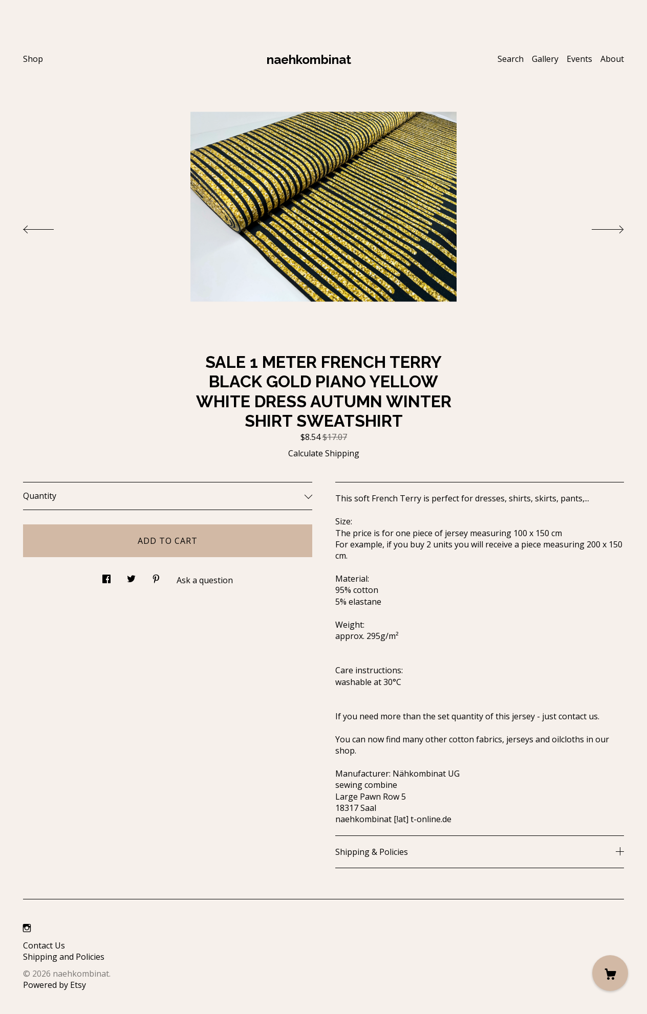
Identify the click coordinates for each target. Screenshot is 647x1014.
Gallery (545, 58)
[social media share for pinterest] (156, 576)
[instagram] (27, 928)
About (612, 58)
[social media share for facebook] (106, 576)
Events (579, 58)
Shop (33, 58)
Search (511, 58)
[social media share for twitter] (131, 576)
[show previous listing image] (48, 226)
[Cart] (610, 973)
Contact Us (44, 945)
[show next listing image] (598, 226)
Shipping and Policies (63, 956)
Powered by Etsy (54, 984)
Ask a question (205, 580)
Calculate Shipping (323, 453)
